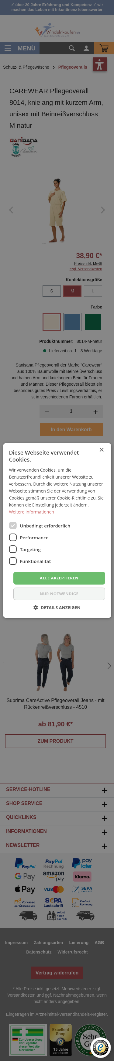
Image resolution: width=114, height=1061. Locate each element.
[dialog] (57, 530)
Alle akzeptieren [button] (59, 578)
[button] (57, 607)
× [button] (101, 450)
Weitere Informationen (31, 512)
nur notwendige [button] (59, 593)
